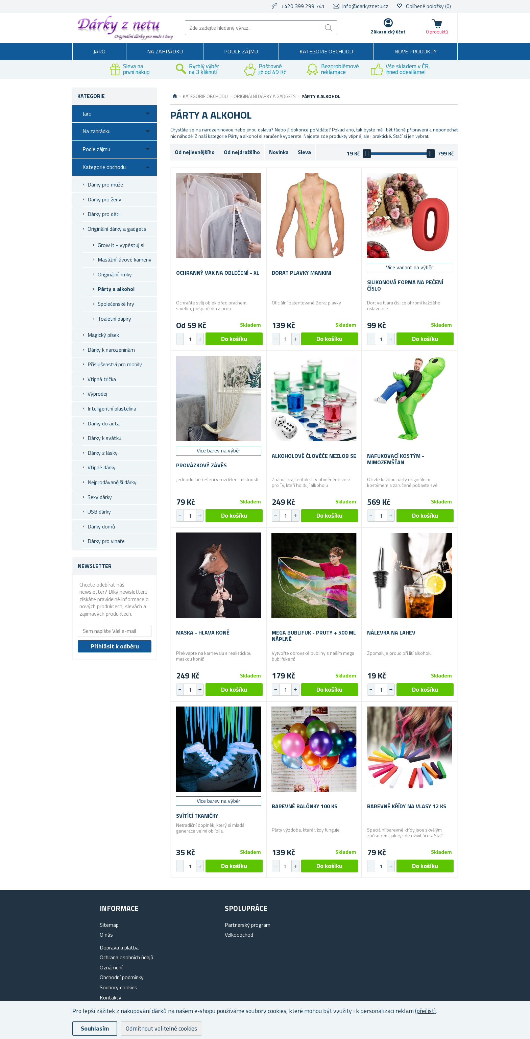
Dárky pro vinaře (106, 541)
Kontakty (110, 997)
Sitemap (109, 925)
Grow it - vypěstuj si (121, 245)
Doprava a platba (119, 947)
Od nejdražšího (242, 152)
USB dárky (99, 512)
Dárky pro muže (105, 184)
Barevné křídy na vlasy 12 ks (406, 806)
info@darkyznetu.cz (365, 6)
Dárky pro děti (104, 214)
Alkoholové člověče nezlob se (314, 456)
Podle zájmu (241, 51)
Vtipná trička (102, 379)
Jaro (99, 51)
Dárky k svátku (104, 438)
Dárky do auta (104, 423)
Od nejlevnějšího (195, 152)
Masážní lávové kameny (124, 259)
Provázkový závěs (201, 465)
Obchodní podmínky (122, 977)
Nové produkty (415, 51)
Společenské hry (116, 304)
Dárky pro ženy (104, 199)
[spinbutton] (189, 339)
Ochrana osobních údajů (126, 957)
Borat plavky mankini (301, 273)
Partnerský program (247, 925)
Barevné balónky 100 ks (304, 806)
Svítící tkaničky (197, 816)
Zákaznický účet (388, 31)
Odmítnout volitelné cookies (161, 1028)
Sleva (304, 152)
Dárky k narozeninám (111, 350)
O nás (106, 935)
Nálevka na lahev (391, 632)
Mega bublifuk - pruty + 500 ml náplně (314, 635)
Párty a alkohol (116, 289)
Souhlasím (95, 1028)
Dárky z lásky (103, 453)
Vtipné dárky (102, 467)
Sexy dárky (100, 497)
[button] (199, 339)
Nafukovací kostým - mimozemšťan (395, 459)
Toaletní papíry (114, 319)
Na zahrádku (165, 51)
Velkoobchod (239, 935)
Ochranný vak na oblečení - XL (217, 273)
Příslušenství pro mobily (115, 364)
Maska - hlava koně (203, 632)
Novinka (279, 152)
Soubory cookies (118, 987)
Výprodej (97, 394)
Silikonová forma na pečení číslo (405, 285)
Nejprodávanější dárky (112, 482)
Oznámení (111, 967)
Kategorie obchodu (326, 51)
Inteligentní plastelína (112, 408)
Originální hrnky (115, 274)
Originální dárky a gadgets (117, 229)
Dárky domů (101, 526)
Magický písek (103, 335)
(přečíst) (425, 1010)
